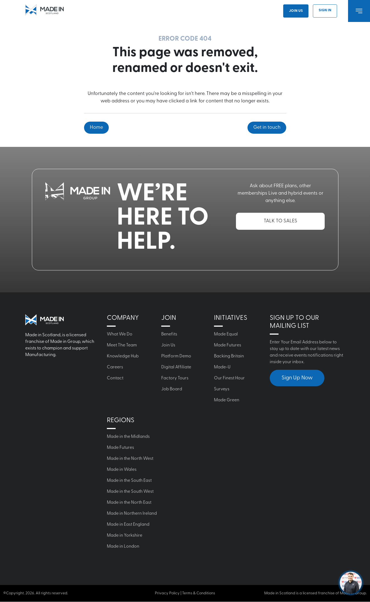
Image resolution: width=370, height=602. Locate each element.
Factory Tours (174, 378)
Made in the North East (129, 502)
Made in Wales (122, 469)
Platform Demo (176, 356)
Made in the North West (130, 459)
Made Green (226, 400)
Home (96, 127)
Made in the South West (130, 491)
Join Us (296, 11)
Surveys (221, 389)
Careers (115, 367)
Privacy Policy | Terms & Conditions (185, 593)
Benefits (169, 334)
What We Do (119, 334)
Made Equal (226, 334)
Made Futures (227, 345)
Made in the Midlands (128, 437)
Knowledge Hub (123, 356)
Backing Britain (229, 356)
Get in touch (266, 127)
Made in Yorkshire (124, 535)
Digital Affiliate (176, 367)
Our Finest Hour (229, 378)
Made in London (123, 546)
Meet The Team (122, 345)
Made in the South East (129, 480)
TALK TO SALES (280, 221)
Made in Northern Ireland (132, 513)
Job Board (171, 389)
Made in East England (128, 524)
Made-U (222, 367)
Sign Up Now (297, 378)
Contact (115, 378)
